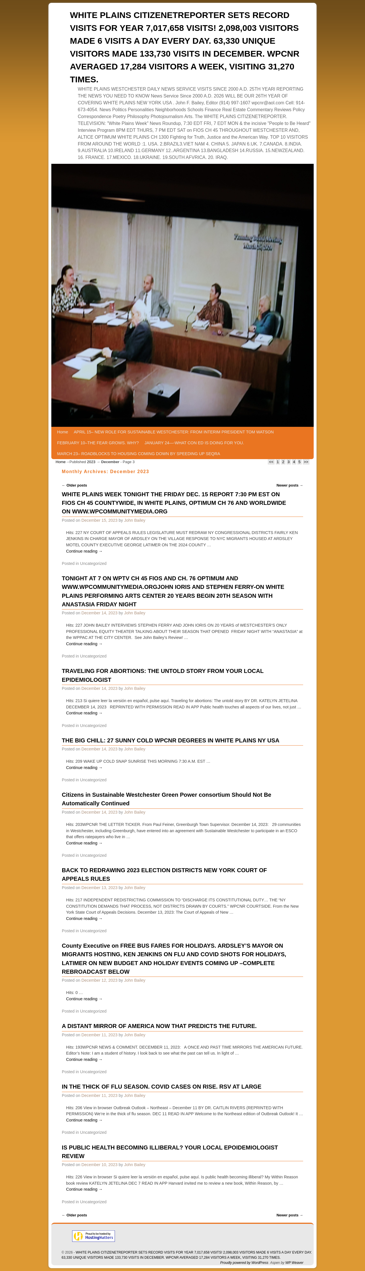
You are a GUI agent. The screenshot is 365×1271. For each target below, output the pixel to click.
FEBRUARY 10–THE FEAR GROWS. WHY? (98, 443)
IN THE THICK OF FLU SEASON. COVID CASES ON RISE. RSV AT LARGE (161, 1086)
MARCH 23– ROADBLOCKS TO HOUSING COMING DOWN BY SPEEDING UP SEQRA (138, 453)
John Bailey (134, 520)
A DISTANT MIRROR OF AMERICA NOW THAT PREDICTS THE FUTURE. (159, 1026)
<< (271, 462)
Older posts (74, 485)
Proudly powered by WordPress (244, 1263)
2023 (91, 462)
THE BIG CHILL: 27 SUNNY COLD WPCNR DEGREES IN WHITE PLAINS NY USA (170, 740)
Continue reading (84, 551)
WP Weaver (294, 1263)
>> (306, 462)
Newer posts (290, 485)
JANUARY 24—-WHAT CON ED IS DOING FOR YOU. (194, 443)
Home (62, 432)
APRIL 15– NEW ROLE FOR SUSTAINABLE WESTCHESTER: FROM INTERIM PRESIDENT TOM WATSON (174, 432)
